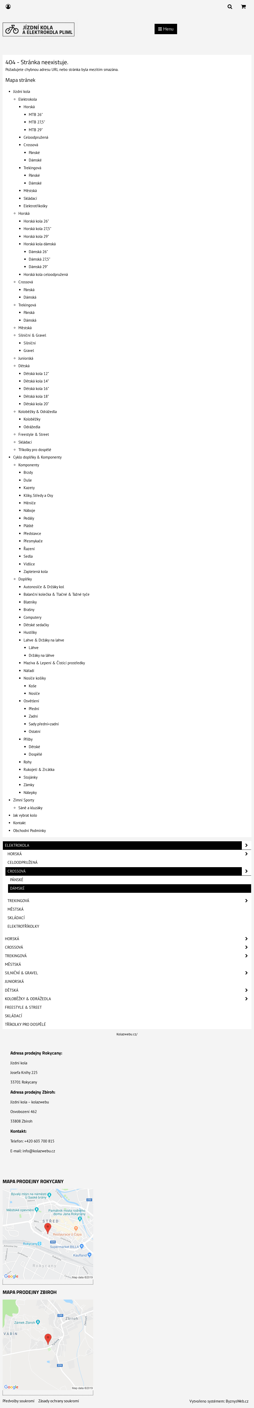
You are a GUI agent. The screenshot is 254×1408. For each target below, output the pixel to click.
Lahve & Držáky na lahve (44, 640)
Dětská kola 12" (36, 373)
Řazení (29, 548)
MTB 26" (36, 114)
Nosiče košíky (35, 678)
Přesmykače (33, 541)
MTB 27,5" (37, 122)
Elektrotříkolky (35, 205)
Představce (32, 533)
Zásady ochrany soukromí (58, 1400)
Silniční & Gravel (32, 335)
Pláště (28, 525)
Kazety (29, 487)
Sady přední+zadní (44, 723)
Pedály (29, 518)
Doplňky (25, 579)
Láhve (34, 647)
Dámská (30, 297)
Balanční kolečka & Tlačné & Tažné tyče (57, 594)
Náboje (29, 510)
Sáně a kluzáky (30, 807)
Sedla (28, 556)
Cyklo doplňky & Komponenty (37, 457)
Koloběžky (32, 419)
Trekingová (32, 167)
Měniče (30, 502)
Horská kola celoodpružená (46, 274)
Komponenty (28, 464)
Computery (32, 617)
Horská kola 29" (36, 236)
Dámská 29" (38, 266)
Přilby (28, 739)
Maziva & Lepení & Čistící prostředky (54, 662)
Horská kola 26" (36, 221)
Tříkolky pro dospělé (34, 449)
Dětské (34, 746)
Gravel (29, 350)
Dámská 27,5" (39, 259)
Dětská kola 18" (36, 396)
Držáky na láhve (41, 655)
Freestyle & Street (33, 434)
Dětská (24, 365)
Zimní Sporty (23, 800)
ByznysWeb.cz (237, 1401)
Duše (28, 480)
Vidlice (29, 564)
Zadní (33, 716)
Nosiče (34, 693)
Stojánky (31, 777)
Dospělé (35, 754)
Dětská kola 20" (36, 403)
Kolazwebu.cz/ (127, 1034)
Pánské (34, 152)
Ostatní (34, 731)
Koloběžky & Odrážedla (37, 411)
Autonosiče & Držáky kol (44, 586)
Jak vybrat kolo (25, 815)
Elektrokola (27, 99)
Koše (33, 685)
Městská (30, 190)
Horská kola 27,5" (37, 228)
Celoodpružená (36, 137)
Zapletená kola (36, 571)
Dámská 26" (38, 251)
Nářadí (29, 670)
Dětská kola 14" (36, 381)
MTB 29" (36, 129)
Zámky (29, 784)
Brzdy (28, 472)
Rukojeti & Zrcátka (39, 769)
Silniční (30, 343)
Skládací (30, 198)
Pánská (29, 289)
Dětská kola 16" (36, 388)
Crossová (31, 144)
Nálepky (30, 792)
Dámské (35, 160)
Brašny (29, 609)
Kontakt (19, 822)
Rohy (28, 762)
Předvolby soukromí (18, 1400)
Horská (29, 106)
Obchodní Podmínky (29, 830)
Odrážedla (32, 426)
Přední (34, 708)
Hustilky (30, 632)
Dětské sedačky (36, 624)
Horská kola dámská (40, 243)
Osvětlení (31, 700)
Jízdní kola (21, 91)
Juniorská (25, 358)
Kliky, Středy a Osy (38, 495)
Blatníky (30, 602)
